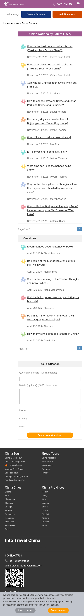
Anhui (44, 525)
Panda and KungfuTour (15, 480)
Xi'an (7, 495)
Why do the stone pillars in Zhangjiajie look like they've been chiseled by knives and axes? (52, 188)
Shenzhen (9, 522)
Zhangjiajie (10, 525)
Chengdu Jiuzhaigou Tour (16, 476)
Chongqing (10, 499)
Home (5, 23)
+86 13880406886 (19, 560)
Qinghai (45, 514)
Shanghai (9, 503)
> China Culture (28, 23)
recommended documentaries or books (50, 246)
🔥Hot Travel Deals (13, 465)
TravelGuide (47, 461)
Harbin (45, 492)
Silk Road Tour (11, 473)
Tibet (44, 499)
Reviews (46, 473)
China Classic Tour (13, 458)
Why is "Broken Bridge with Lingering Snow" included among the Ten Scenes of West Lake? (52, 210)
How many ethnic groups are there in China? (53, 333)
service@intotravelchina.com (25, 565)
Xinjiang (45, 518)
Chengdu (9, 507)
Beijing (8, 492)
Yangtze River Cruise (14, 469)
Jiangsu (45, 495)
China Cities (13, 487)
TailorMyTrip (47, 465)
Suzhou (8, 510)
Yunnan (45, 503)
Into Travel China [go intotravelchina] (22, 540)
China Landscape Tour (15, 461)
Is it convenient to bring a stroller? (47, 151)
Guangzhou (10, 514)
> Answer (14, 23)
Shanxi (45, 507)
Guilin (7, 529)
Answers (46, 469)
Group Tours (50, 453)
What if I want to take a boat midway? (49, 137)
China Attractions (50, 458)
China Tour (12, 453)
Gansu (45, 510)
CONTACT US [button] (64, 3)
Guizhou (45, 522)
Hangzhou (9, 518)
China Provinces (53, 487)
